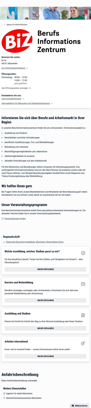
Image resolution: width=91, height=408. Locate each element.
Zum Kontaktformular (11, 99)
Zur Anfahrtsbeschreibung (13, 68)
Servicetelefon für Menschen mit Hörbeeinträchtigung (26, 103)
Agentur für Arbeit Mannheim (17, 25)
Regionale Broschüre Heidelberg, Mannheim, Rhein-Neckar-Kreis (34, 242)
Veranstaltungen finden (15, 218)
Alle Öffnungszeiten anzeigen (15, 88)
